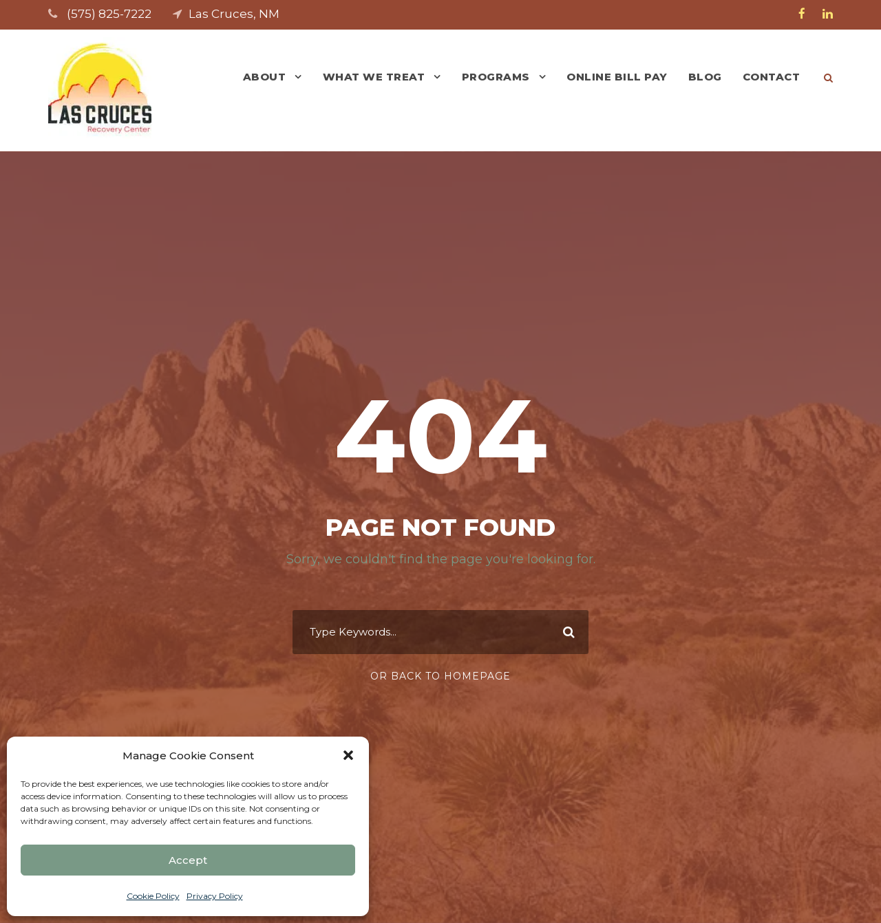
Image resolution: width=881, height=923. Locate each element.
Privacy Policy (215, 896)
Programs (496, 76)
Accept (188, 860)
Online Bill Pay (617, 76)
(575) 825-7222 (109, 14)
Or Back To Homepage (440, 676)
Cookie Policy (153, 896)
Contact (771, 76)
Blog (705, 76)
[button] (348, 755)
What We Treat (374, 76)
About (264, 76)
